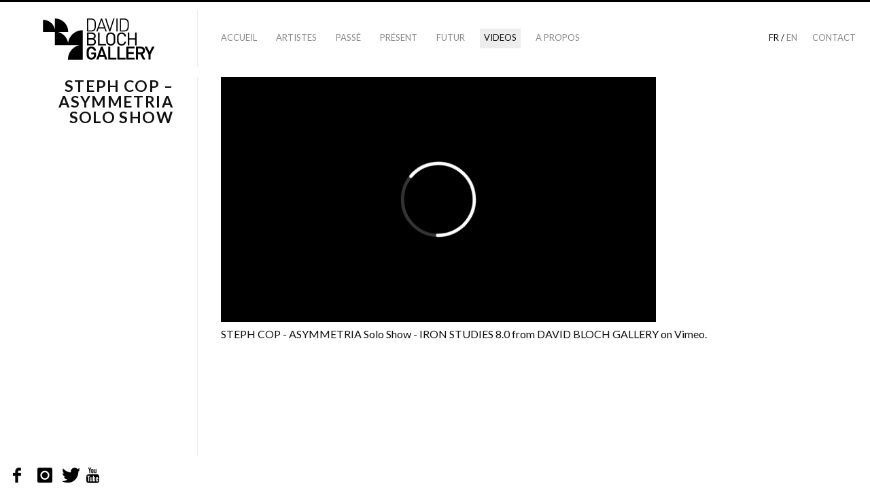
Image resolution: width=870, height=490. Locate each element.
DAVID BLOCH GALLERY (598, 333)
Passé (348, 37)
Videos (500, 37)
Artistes (296, 37)
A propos (558, 37)
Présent (398, 37)
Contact (834, 37)
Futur (450, 37)
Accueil (239, 37)
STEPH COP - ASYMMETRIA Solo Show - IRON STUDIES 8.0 (365, 333)
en (791, 37)
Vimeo (689, 333)
